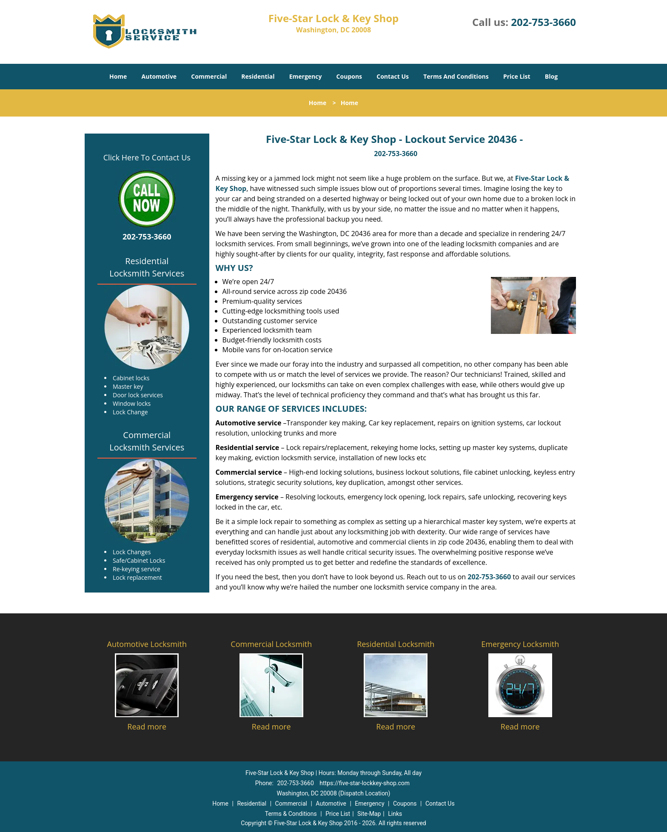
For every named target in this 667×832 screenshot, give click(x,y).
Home (118, 76)
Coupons (349, 76)
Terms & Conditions (291, 813)
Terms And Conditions (456, 76)
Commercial (209, 76)
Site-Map (369, 813)
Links (395, 813)
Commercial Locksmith (271, 644)
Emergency (305, 76)
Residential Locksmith (395, 644)
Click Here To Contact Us (147, 157)
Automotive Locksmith (147, 644)
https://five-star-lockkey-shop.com (364, 783)
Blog (551, 76)
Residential (257, 76)
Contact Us (392, 76)
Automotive (159, 76)
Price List (516, 76)
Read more (146, 726)
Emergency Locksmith (520, 644)
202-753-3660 (543, 22)
